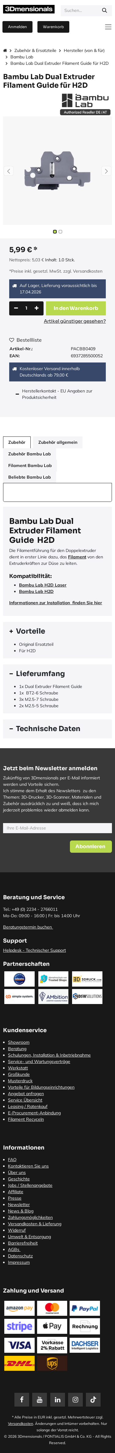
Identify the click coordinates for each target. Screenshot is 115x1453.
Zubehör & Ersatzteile (35, 50)
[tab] (57, 631)
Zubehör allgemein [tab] (57, 442)
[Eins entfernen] (16, 308)
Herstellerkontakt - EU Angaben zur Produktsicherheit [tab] (57, 394)
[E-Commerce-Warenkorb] (53, 27)
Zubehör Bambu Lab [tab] (29, 454)
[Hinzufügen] (37, 308)
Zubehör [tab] (16, 442)
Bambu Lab (21, 57)
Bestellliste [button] (25, 340)
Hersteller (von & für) (84, 50)
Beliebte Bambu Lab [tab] (29, 477)
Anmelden (17, 26)
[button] (8, 171)
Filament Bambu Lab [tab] (30, 465)
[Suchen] (104, 10)
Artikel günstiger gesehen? (75, 321)
